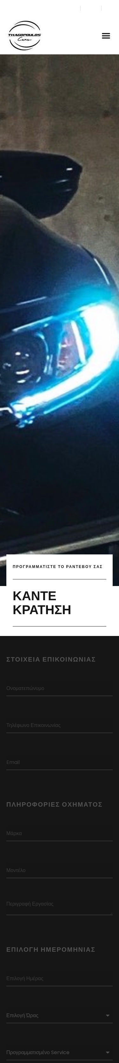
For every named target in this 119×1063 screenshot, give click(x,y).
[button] (106, 35)
